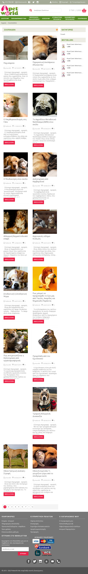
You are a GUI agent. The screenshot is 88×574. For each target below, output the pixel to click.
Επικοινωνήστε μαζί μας (10, 532)
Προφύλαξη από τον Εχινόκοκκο (41, 357)
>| (32, 507)
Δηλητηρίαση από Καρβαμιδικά (40, 180)
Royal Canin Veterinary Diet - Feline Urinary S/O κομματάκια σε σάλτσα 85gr (75, 44)
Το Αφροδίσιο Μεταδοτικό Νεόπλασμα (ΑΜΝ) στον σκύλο (44, 122)
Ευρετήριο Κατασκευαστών (40, 526)
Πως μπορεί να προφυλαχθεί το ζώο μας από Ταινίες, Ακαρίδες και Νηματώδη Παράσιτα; (44, 297)
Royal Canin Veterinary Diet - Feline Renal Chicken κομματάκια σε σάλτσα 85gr (75, 72)
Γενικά (62, 34)
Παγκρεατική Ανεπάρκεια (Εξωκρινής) (43, 63)
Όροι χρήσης (6, 529)
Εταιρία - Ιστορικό (8, 521)
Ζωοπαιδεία (12, 23)
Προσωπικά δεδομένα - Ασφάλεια (13, 526)
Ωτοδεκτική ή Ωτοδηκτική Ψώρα (15, 295)
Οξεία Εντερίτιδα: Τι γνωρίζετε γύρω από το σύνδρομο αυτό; (43, 473)
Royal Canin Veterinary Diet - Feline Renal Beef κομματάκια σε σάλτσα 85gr (75, 65)
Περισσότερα (9, 84)
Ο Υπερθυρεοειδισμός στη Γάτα (15, 120)
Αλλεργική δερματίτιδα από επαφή (16, 237)
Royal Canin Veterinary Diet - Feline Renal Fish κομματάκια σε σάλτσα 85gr (75, 58)
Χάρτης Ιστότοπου (36, 521)
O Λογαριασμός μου (66, 521)
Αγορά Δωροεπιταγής (38, 529)
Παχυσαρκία (9, 63)
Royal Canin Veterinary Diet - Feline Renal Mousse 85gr (75, 51)
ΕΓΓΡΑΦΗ (23, 553)
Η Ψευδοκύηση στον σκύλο (16, 179)
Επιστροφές (34, 524)
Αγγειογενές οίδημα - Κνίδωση (42, 237)
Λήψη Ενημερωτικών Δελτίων (69, 526)
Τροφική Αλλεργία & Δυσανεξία (41, 415)
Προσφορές (34, 532)
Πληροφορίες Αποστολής (10, 524)
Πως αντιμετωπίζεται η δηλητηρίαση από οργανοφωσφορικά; (14, 358)
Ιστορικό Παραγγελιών (67, 529)
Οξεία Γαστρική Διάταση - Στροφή (15, 472)
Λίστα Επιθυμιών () (66, 524)
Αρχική (3, 23)
